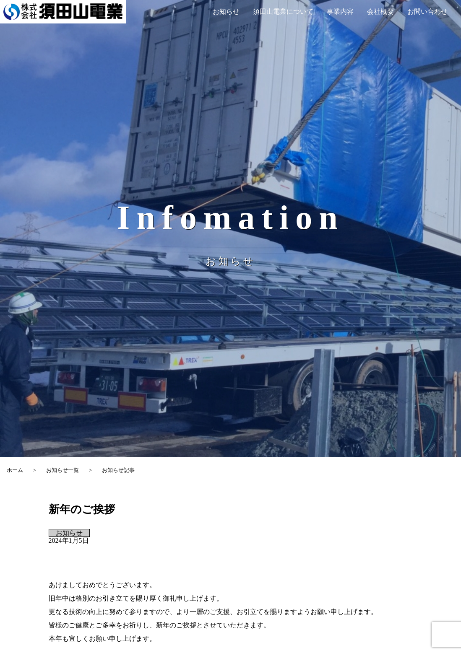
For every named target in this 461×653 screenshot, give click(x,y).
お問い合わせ (427, 11)
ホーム (15, 470)
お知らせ (226, 11)
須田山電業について (283, 11)
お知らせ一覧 (62, 470)
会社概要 (380, 11)
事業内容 (340, 11)
